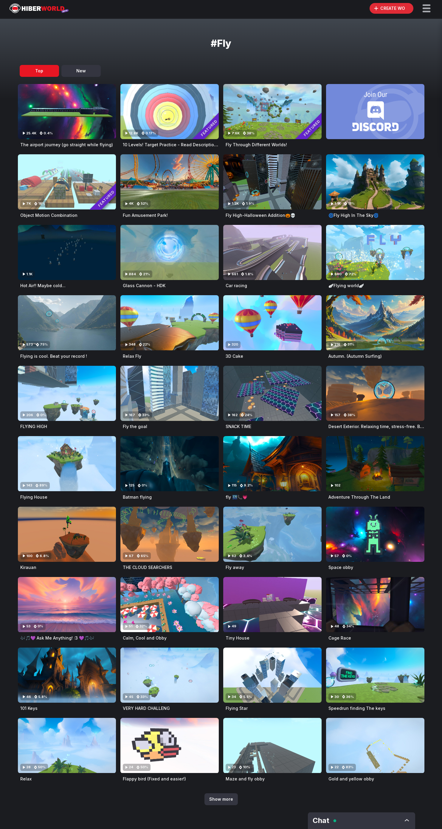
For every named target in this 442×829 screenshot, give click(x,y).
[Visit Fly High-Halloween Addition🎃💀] (272, 181)
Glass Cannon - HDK (144, 285)
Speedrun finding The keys (356, 708)
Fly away (235, 567)
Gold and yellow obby (351, 778)
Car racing (236, 285)
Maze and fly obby (245, 778)
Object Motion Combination (48, 215)
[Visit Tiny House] (272, 604)
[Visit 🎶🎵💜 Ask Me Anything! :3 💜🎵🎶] (67, 604)
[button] (426, 8)
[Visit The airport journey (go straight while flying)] (67, 111)
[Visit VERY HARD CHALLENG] (169, 675)
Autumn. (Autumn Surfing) (355, 356)
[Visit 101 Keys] (67, 675)
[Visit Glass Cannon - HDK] (169, 252)
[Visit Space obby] (375, 534)
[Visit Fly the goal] (169, 393)
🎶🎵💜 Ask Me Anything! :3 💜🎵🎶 (57, 637)
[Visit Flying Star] (272, 675)
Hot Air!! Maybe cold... (43, 285)
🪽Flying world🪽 (346, 285)
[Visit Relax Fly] (169, 322)
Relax (26, 778)
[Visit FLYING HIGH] (67, 393)
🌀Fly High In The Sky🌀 (353, 215)
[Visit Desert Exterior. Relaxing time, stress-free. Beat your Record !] (375, 393)
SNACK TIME (238, 426)
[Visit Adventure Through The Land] (375, 463)
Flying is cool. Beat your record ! (53, 356)
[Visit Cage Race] (375, 604)
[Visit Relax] (67, 745)
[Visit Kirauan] (67, 534)
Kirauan (28, 567)
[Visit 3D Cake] (272, 322)
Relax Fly (132, 356)
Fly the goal (135, 426)
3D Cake (234, 356)
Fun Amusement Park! (145, 215)
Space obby (340, 567)
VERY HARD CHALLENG (146, 708)
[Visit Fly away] (272, 534)
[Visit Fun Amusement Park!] (169, 181)
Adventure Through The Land (359, 497)
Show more (221, 799)
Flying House (33, 497)
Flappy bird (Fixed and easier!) (154, 778)
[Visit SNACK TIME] (272, 393)
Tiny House (237, 637)
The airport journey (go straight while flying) (66, 144)
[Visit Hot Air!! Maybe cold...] (67, 252)
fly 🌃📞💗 (236, 497)
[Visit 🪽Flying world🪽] (375, 252)
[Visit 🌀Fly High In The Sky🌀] (375, 181)
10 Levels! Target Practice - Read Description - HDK (176, 144)
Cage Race (339, 637)
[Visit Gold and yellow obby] (375, 745)
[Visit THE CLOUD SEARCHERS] (169, 534)
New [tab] (81, 70)
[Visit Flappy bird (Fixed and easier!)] (169, 745)
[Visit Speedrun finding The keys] (375, 675)
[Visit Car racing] (272, 252)
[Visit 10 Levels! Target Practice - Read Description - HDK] (169, 111)
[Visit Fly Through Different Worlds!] (272, 111)
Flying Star (237, 708)
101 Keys (29, 708)
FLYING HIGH (33, 426)
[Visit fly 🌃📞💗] (272, 463)
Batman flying (137, 497)
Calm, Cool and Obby (145, 637)
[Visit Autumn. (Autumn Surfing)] (375, 322)
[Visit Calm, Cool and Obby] (169, 604)
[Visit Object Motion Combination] (67, 181)
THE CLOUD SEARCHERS (147, 567)
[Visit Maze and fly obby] (272, 745)
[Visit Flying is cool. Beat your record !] (67, 322)
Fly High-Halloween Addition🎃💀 (260, 215)
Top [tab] (39, 70)
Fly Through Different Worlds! (256, 144)
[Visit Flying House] (67, 463)
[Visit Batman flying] (169, 463)
